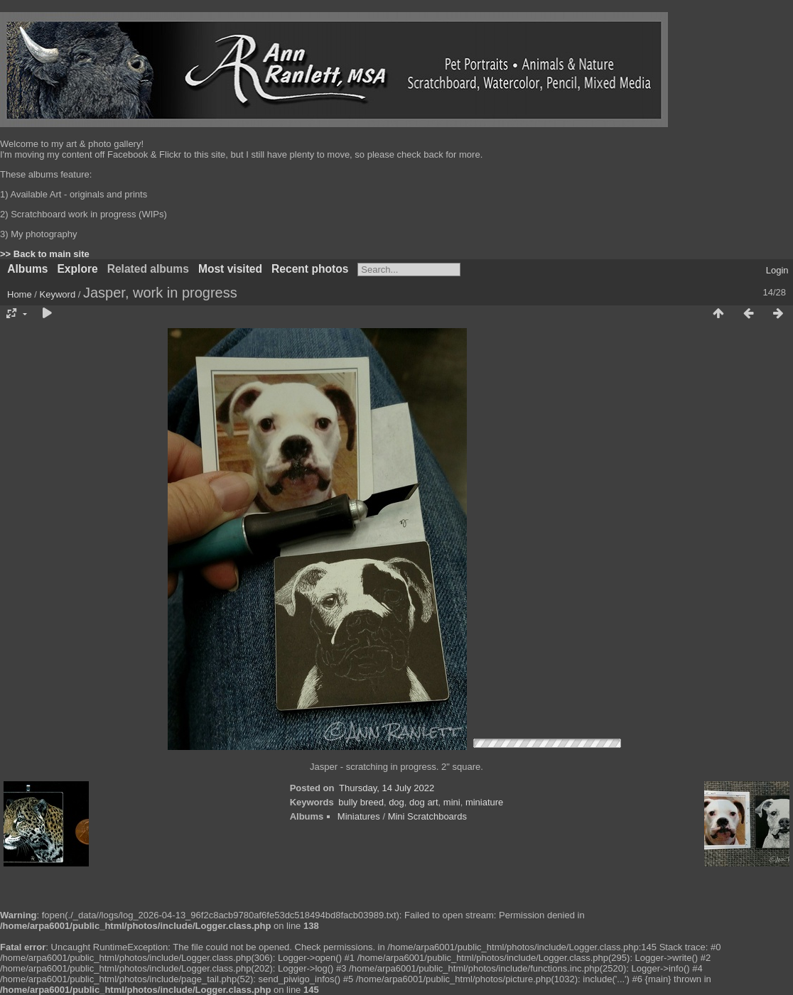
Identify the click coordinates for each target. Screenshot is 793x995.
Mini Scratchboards (427, 816)
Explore (77, 269)
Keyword (58, 294)
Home (19, 294)
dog (396, 802)
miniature (484, 802)
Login (777, 270)
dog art (423, 802)
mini (451, 802)
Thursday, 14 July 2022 (386, 788)
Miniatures (359, 816)
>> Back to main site (45, 254)
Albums (27, 269)
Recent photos (309, 269)
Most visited (230, 269)
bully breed (361, 802)
